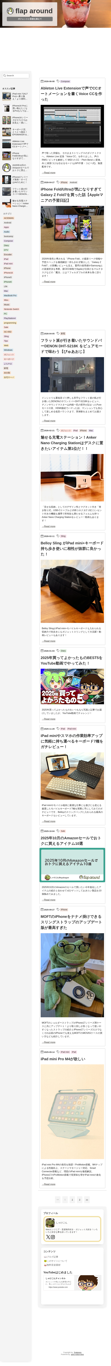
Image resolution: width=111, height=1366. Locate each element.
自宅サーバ (9, 377)
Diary (6, 245)
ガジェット (9, 354)
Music (6, 304)
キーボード (9, 359)
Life (5, 286)
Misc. (6, 300)
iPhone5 (8, 277)
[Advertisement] (55, 50)
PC (5, 314)
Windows (8, 350)
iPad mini (8, 264)
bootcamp (8, 236)
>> (87, 1200)
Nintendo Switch (11, 309)
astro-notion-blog (77, 1354)
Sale (6, 327)
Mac (6, 291)
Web (6, 345)
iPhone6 (8, 282)
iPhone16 (8, 273)
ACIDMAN (8, 218)
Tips (6, 341)
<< (58, 1200)
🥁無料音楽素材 (52, 1265)
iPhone (7, 268)
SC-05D (7, 332)
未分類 (7, 373)
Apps (6, 227)
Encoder (8, 254)
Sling (6, 336)
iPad (6, 259)
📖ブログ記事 (51, 1257)
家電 (6, 368)
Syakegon (77, 1352)
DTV (6, 250)
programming (10, 323)
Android (7, 223)
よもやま (8, 364)
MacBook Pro (10, 295)
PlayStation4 (10, 318)
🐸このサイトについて (55, 1261)
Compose (8, 241)
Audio (6, 232)
